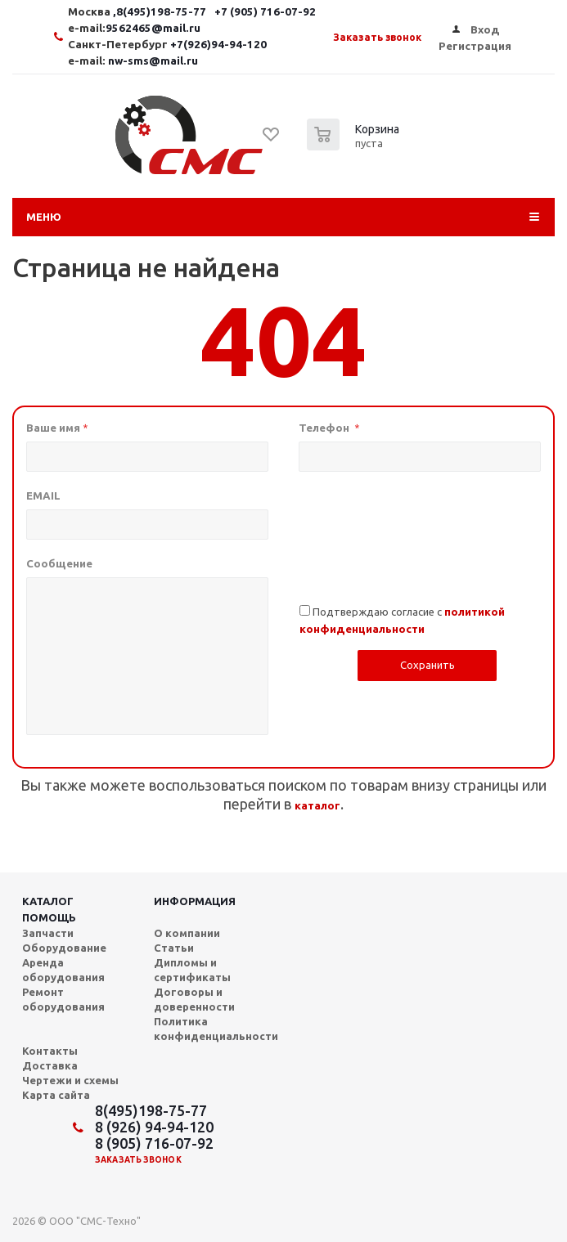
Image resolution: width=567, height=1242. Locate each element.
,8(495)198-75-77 (161, 12)
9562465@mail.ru (153, 28)
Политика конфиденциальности (216, 1029)
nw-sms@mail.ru (153, 61)
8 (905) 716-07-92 (154, 1143)
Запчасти (48, 933)
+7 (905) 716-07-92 (265, 12)
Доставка (50, 1065)
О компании (187, 933)
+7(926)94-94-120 (218, 44)
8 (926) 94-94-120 (154, 1127)
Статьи (174, 947)
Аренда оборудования (63, 970)
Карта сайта (56, 1095)
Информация (195, 901)
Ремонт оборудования (63, 999)
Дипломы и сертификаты (192, 970)
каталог (317, 806)
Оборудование (64, 947)
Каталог (48, 901)
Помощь (49, 917)
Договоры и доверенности (194, 999)
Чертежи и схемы (70, 1080)
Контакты (50, 1050)
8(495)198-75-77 (151, 1110)
